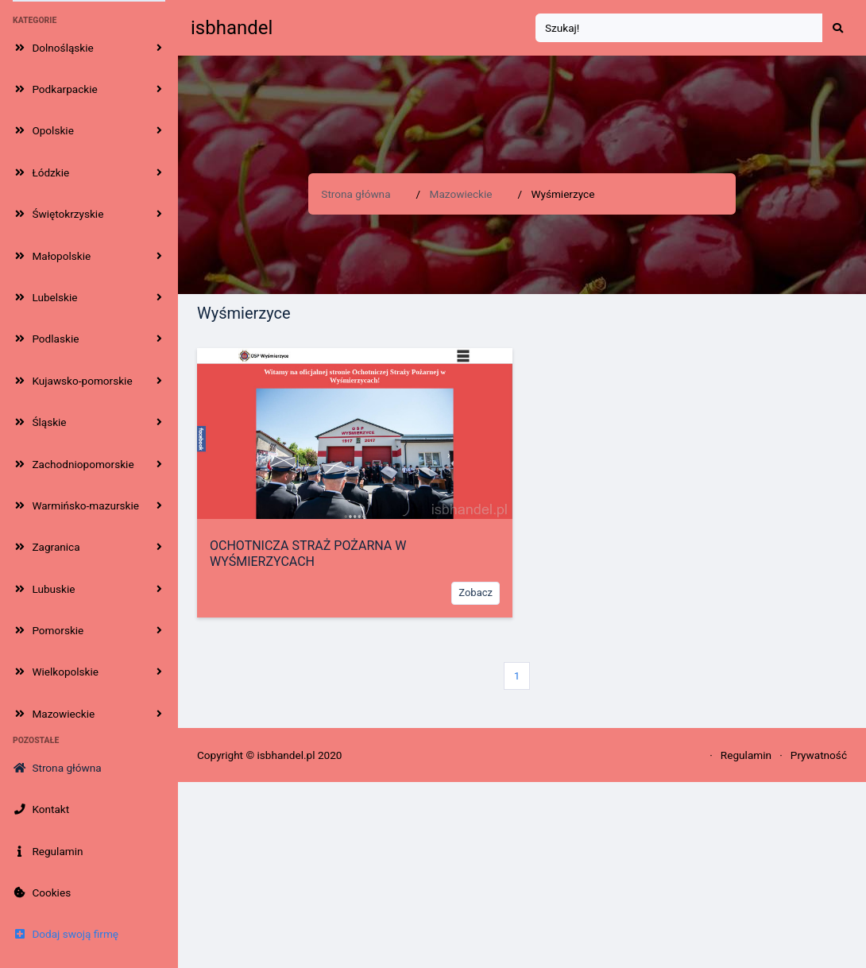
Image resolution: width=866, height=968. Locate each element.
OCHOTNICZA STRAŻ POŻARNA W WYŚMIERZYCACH (308, 553)
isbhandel (232, 28)
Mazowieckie (461, 194)
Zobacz (475, 592)
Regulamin (746, 755)
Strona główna (355, 194)
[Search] (679, 28)
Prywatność (819, 755)
